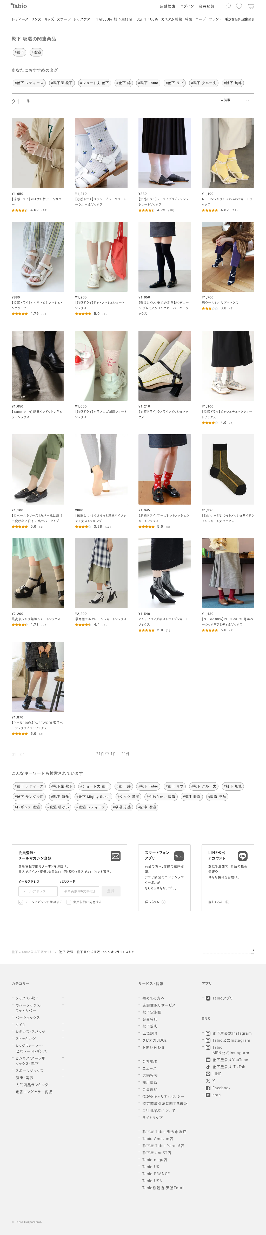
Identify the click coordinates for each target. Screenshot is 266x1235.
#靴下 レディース (29, 83)
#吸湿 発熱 (217, 797)
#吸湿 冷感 (122, 807)
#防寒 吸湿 (147, 807)
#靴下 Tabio (148, 83)
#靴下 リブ (175, 83)
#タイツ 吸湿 (128, 797)
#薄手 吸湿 (192, 797)
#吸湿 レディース (91, 807)
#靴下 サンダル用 (29, 797)
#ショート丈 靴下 (94, 83)
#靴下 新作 (60, 797)
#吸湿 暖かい (58, 807)
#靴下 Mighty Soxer (93, 797)
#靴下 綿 (124, 83)
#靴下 (19, 52)
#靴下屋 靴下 (62, 83)
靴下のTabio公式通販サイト (32, 952)
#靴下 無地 (233, 83)
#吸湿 (36, 52)
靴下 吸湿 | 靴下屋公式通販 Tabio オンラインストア (96, 952)
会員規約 (80, 902)
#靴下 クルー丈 (203, 83)
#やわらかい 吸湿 (161, 797)
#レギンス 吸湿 (27, 807)
